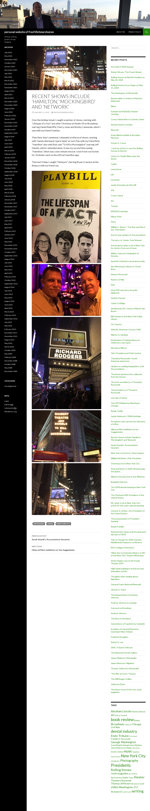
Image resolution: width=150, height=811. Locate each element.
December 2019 (10, 122)
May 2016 (8, 242)
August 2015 (9, 259)
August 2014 (9, 287)
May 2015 (8, 270)
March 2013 (9, 312)
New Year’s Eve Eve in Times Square (127, 453)
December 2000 (10, 371)
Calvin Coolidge (118, 303)
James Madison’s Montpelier (124, 658)
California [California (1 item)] (128, 724)
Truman (114, 206)
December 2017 (10, 203)
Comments (10, 408)
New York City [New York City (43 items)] (133, 755)
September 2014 (10, 284)
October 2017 (9, 210)
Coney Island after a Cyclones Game (127, 119)
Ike (112, 201)
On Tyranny (116, 324)
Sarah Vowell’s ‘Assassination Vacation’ (66, 537)
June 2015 (8, 266)
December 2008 (10, 361)
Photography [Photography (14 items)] (129, 760)
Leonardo (115, 180)
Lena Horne (116, 169)
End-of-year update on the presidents (128, 235)
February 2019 (10, 154)
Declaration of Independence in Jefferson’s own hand (125, 341)
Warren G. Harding (119, 335)
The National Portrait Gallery (124, 652)
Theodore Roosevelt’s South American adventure (124, 359)
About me (120, 32)
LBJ (112, 174)
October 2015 (9, 252)
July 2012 (8, 322)
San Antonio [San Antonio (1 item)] (132, 774)
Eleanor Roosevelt (119, 274)
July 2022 (8, 73)
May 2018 (8, 186)
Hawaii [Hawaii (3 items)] (126, 745)
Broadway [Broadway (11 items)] (117, 724)
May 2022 (8, 77)
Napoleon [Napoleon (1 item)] (136, 752)
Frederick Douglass (119, 637)
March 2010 (9, 347)
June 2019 (8, 143)
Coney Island (117, 195)
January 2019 (9, 157)
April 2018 (8, 189)
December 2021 (10, 84)
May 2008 (8, 368)
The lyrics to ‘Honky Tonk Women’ (126, 240)
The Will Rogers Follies (121, 679)
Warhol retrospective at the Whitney (128, 476)
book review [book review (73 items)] (122, 719)
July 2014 (8, 291)
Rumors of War (117, 279)
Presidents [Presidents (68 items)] (121, 765)
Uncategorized (10, 386)
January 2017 (9, 235)
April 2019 (8, 147)
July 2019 (8, 140)
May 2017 (8, 224)
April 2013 (8, 308)
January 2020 (9, 119)
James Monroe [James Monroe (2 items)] (117, 748)
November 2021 (10, 87)
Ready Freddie (117, 526)
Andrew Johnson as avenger (124, 603)
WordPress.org (10, 411)
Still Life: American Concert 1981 (126, 329)
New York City (63, 524)
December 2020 (10, 101)
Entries (8, 404)
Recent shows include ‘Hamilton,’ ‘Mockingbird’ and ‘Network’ (126, 438)
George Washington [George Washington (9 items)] (123, 742)
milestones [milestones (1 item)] (136, 748)
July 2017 (8, 217)
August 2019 (9, 136)
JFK (112, 190)
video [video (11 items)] (114, 787)
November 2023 (10, 59)
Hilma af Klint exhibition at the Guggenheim (66, 548)
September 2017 (10, 214)
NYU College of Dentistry (122, 547)
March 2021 (9, 98)
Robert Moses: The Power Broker (126, 72)
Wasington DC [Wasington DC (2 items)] (117, 792)
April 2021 (8, 94)
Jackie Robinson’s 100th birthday (126, 416)
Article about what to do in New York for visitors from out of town (128, 246)
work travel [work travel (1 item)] (127, 792)
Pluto (113, 222)
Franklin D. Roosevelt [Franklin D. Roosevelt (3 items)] (121, 739)
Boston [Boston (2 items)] (137, 720)
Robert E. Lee (117, 642)
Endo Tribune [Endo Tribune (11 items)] (120, 735)
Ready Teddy (117, 411)
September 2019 (10, 133)
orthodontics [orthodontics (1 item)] (115, 761)
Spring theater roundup (121, 124)
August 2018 (9, 175)
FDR (113, 285)
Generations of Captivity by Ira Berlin (128, 624)
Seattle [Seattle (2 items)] (125, 777)
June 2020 (8, 112)
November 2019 (10, 126)
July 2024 (8, 52)
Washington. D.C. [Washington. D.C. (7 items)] (129, 787)
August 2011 (9, 340)
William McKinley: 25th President (126, 458)
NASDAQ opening (119, 211)
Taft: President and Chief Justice (126, 353)
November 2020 (10, 105)
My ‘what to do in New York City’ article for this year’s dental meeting (127, 504)
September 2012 (10, 319)
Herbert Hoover (118, 298)
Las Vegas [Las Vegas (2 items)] (127, 748)
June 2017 (8, 221)
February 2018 (10, 196)
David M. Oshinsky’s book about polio (128, 261)
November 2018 (10, 164)
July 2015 (8, 263)
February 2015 (10, 277)
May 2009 (8, 354)
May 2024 (8, 56)
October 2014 (9, 280)
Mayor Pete (116, 216)
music (50, 524)
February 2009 (10, 357)
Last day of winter (119, 398)
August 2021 (9, 91)
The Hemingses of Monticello (124, 93)
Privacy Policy (135, 32)
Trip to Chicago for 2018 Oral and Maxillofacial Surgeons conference (126, 541)
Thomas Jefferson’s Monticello (125, 668)
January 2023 (9, 66)
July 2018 (8, 178)
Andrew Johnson (118, 613)
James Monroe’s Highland (122, 663)
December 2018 (10, 161)
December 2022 (10, 70)
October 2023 (9, 63)
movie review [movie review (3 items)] (117, 751)
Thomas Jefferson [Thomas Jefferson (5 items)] (121, 783)
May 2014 (8, 298)
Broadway (39, 524)
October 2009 (9, 350)
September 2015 (10, 256)
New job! (115, 130)
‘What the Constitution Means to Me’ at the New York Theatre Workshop (128, 554)
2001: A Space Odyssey (122, 647)
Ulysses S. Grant (118, 589)
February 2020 (10, 115)
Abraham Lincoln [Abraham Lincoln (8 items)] (121, 711)
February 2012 (10, 329)
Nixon (113, 106)
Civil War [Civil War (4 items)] (115, 727)
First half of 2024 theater (122, 67)
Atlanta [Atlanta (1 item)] (117, 715)
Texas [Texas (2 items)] (130, 777)
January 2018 (9, 200)
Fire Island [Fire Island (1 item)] (133, 736)
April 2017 (8, 228)
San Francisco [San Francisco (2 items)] (116, 777)
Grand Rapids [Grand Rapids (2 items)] (116, 745)
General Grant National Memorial (126, 584)
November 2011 (10, 336)
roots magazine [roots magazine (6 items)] (119, 773)
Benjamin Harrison (119, 482)
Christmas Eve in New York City (125, 463)
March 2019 (9, 150)
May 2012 (8, 326)
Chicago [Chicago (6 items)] (136, 724)
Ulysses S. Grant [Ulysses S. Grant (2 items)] (137, 784)
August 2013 (9, 301)
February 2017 (10, 231)
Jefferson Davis (118, 684)
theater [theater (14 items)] (139, 777)
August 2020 (9, 108)
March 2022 (9, 80)
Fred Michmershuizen (63, 112)
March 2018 (9, 193)
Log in (6, 401)
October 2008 (9, 364)
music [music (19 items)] (128, 751)
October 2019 (9, 129)
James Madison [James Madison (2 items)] (135, 745)
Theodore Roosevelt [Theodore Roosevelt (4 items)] (121, 780)
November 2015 (10, 249)
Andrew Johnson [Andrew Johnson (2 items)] (138, 711)
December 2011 (10, 333)
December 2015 (10, 245)
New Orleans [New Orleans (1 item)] (116, 757)
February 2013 (10, 315)
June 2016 (8, 238)
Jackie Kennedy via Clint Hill (123, 185)
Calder (114, 164)
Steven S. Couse (118, 143)
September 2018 (10, 171)
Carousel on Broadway (121, 608)
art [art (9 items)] (113, 715)
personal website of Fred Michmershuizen (29, 32)
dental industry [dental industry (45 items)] (124, 731)
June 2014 (8, 294)
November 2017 (10, 207)
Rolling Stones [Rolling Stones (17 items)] (121, 770)
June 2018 (8, 182)
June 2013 (8, 305)
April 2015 (8, 273)
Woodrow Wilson (119, 348)
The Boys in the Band (121, 618)
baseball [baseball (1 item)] (124, 715)
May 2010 (8, 343)
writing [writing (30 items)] (138, 791)
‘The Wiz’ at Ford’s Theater (123, 673)
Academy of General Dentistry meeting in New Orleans (125, 630)
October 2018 (9, 168)
